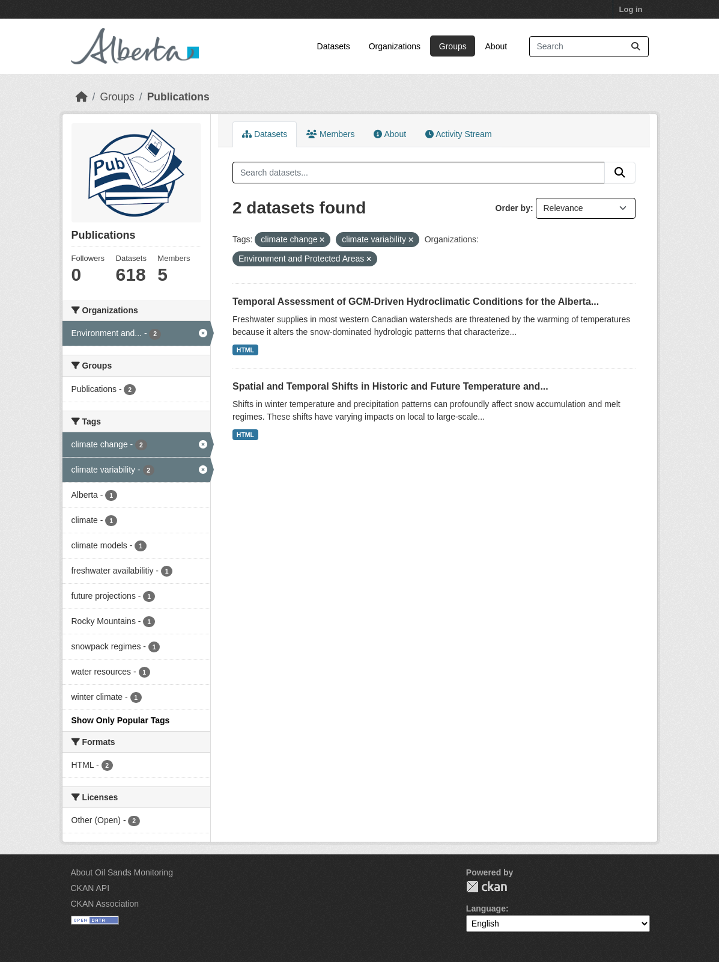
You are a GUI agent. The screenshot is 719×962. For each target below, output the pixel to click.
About (496, 46)
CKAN (486, 886)
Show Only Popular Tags (120, 720)
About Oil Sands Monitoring (122, 872)
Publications (178, 97)
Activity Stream (458, 134)
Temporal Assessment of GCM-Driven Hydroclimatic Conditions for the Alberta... (415, 301)
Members (330, 134)
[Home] (82, 97)
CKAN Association (105, 903)
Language (486, 908)
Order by (513, 208)
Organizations (394, 46)
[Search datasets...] (589, 46)
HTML (245, 350)
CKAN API (90, 888)
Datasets (333, 46)
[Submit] (635, 46)
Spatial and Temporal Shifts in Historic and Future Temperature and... (390, 386)
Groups (453, 46)
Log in (631, 9)
